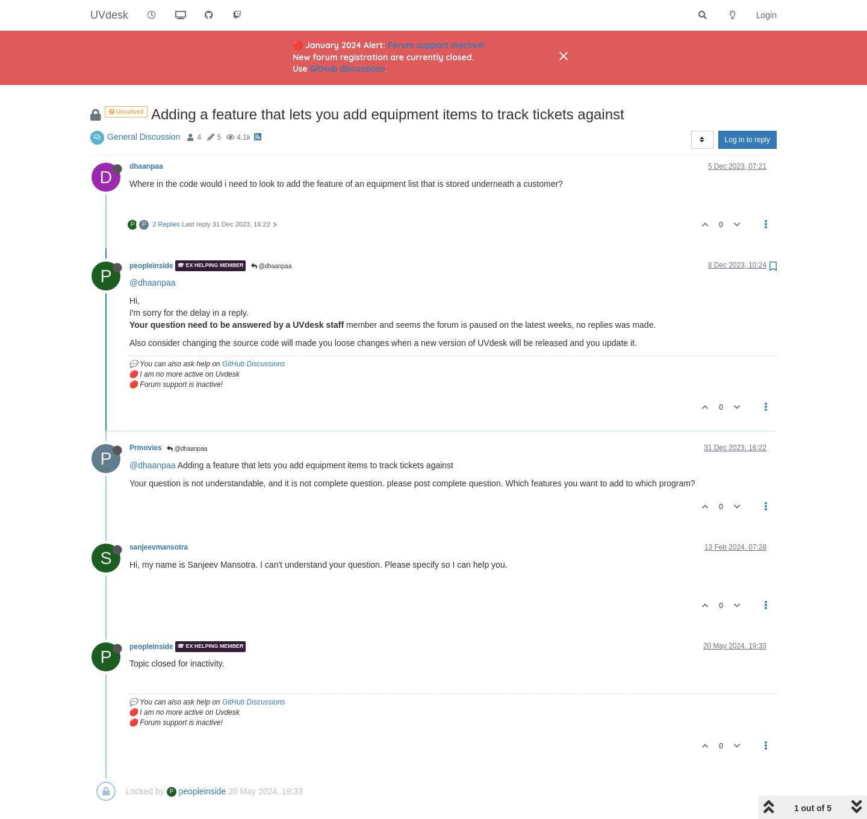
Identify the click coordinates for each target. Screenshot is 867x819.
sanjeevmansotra (158, 547)
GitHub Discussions (253, 364)
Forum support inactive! (436, 45)
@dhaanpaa (271, 266)
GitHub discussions (347, 68)
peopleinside (151, 266)
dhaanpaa (146, 166)
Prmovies (145, 448)
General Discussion (143, 137)
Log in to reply (747, 140)
